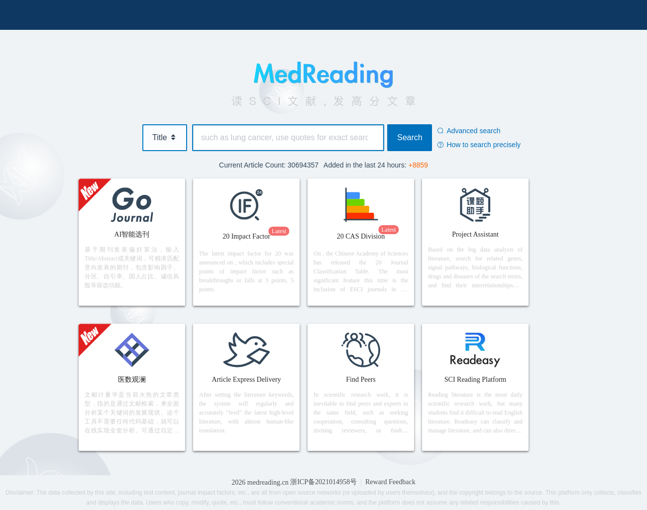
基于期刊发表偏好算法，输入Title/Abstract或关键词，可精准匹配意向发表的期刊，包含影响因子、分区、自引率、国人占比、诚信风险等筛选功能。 (132, 267)
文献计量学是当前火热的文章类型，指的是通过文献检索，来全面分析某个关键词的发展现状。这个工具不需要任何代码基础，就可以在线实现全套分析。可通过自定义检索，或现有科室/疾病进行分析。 (132, 413)
